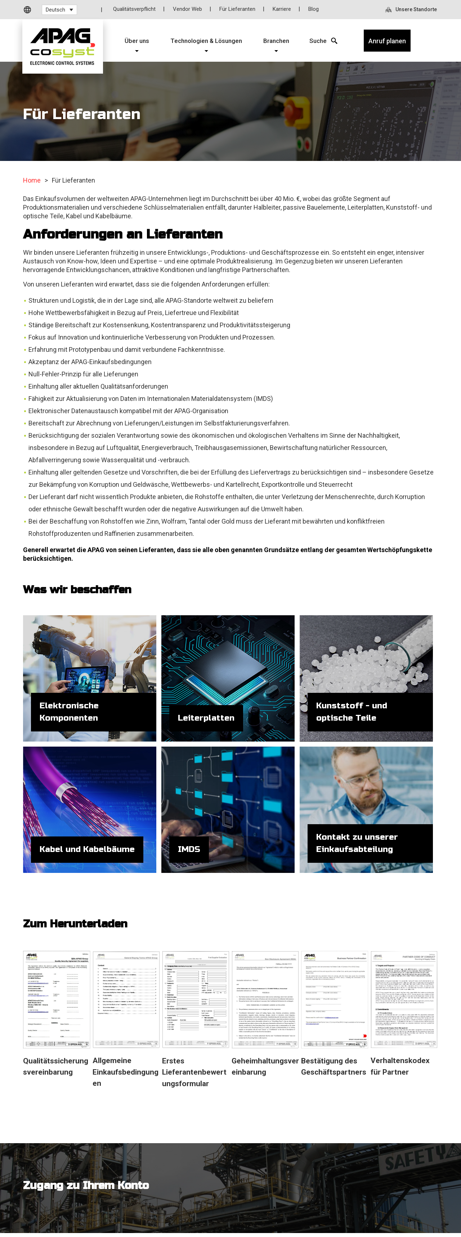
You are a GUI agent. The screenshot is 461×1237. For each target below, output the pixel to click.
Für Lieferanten (237, 9)
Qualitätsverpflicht (134, 9)
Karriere (282, 9)
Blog (313, 9)
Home (32, 180)
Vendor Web (187, 9)
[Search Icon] (318, 41)
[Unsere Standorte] (411, 9)
